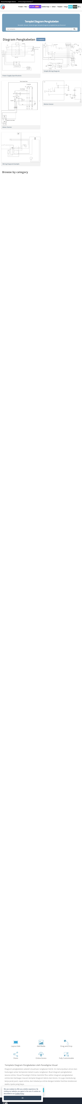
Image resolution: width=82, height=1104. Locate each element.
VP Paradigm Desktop (25, 1)
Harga (66, 7)
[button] (26, 7)
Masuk (75, 7)
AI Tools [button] (35, 6)
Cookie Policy (19, 1094)
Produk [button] (21, 7)
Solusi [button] (54, 7)
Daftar (70, 7)
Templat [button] (60, 7)
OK (22, 1098)
